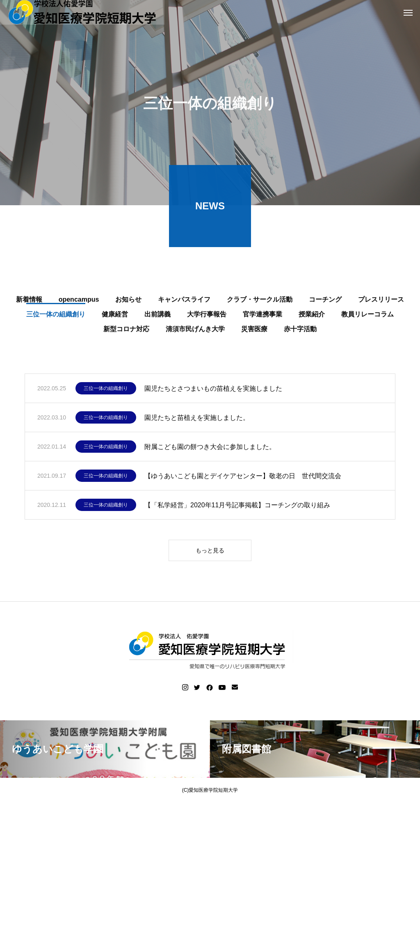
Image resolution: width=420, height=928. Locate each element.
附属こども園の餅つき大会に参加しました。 (210, 448)
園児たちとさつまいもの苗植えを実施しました (213, 390)
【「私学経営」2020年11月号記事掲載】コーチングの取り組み (237, 506)
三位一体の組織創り (106, 390)
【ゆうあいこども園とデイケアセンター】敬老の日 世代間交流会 (242, 477)
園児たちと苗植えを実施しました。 (196, 419)
